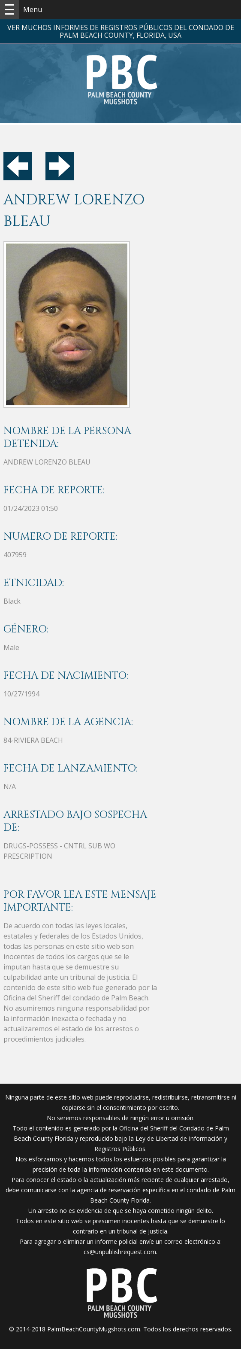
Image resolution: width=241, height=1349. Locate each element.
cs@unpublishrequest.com (120, 1252)
